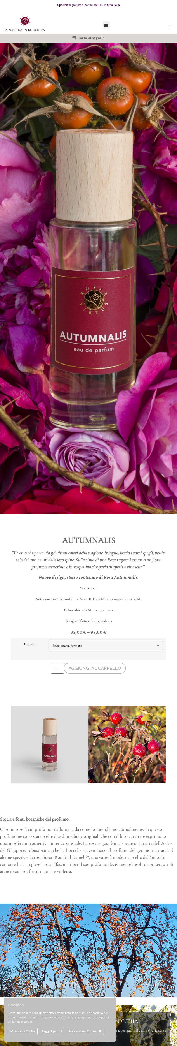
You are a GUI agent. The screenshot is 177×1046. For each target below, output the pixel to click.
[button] (106, 25)
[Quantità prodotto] (57, 668)
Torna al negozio (91, 38)
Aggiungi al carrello (94, 668)
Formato (29, 644)
